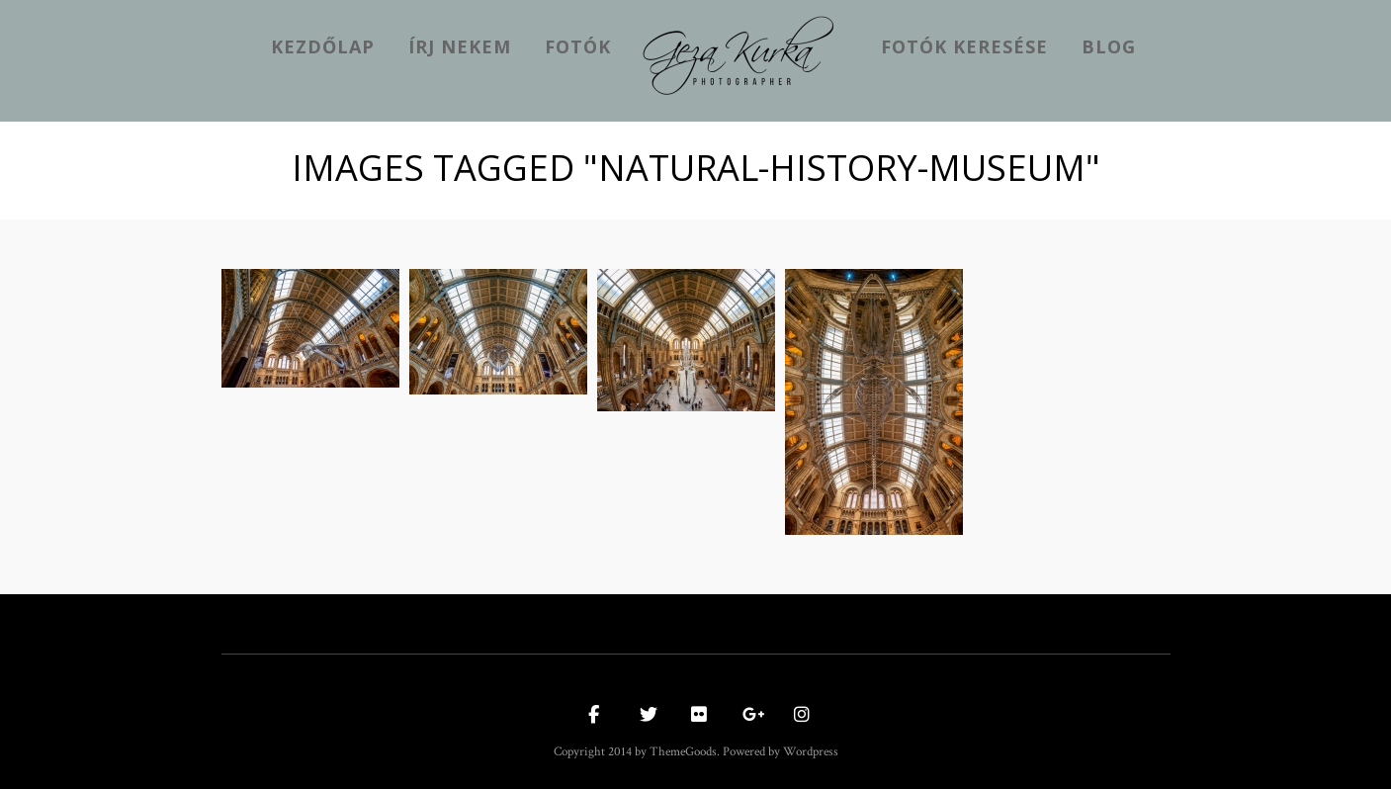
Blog (1109, 46)
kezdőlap (323, 46)
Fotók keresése (964, 46)
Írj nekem (459, 46)
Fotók (578, 46)
